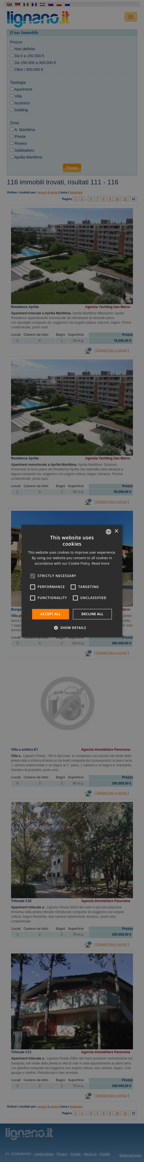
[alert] (72, 581)
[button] (72, 627)
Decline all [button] (92, 614)
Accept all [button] (50, 614)
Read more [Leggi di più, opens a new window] (101, 563)
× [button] (116, 531)
